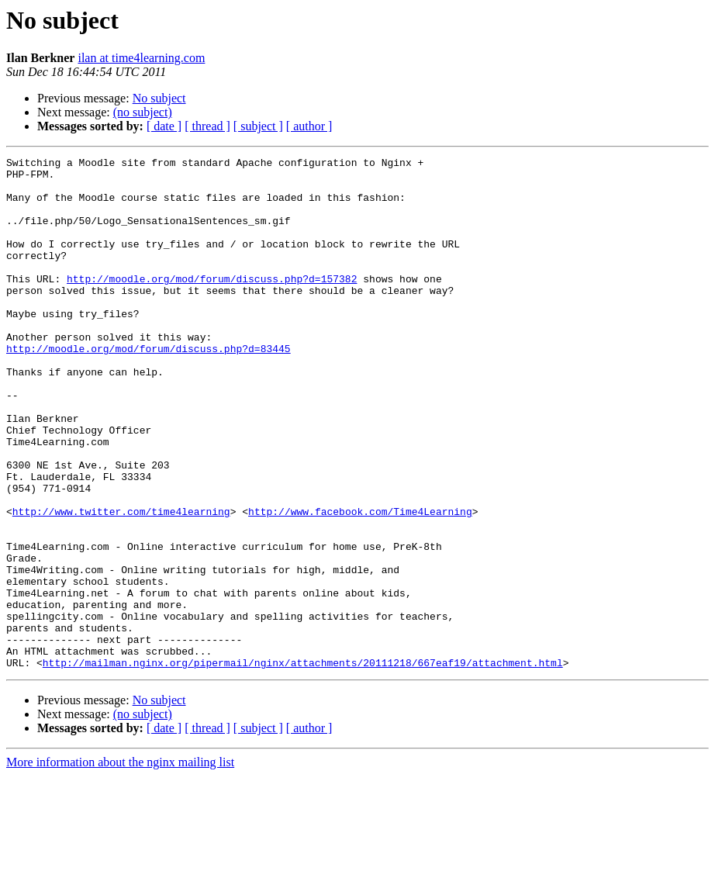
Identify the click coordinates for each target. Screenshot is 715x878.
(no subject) (142, 112)
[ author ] (309, 126)
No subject (159, 98)
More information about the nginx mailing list (120, 864)
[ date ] (164, 126)
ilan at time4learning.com (141, 57)
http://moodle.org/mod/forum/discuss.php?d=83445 (148, 388)
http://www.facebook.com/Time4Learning (360, 583)
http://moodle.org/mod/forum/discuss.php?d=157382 (212, 304)
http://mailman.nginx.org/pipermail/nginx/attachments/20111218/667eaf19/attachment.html (303, 765)
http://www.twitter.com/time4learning (121, 583)
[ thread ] (207, 126)
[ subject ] (258, 126)
